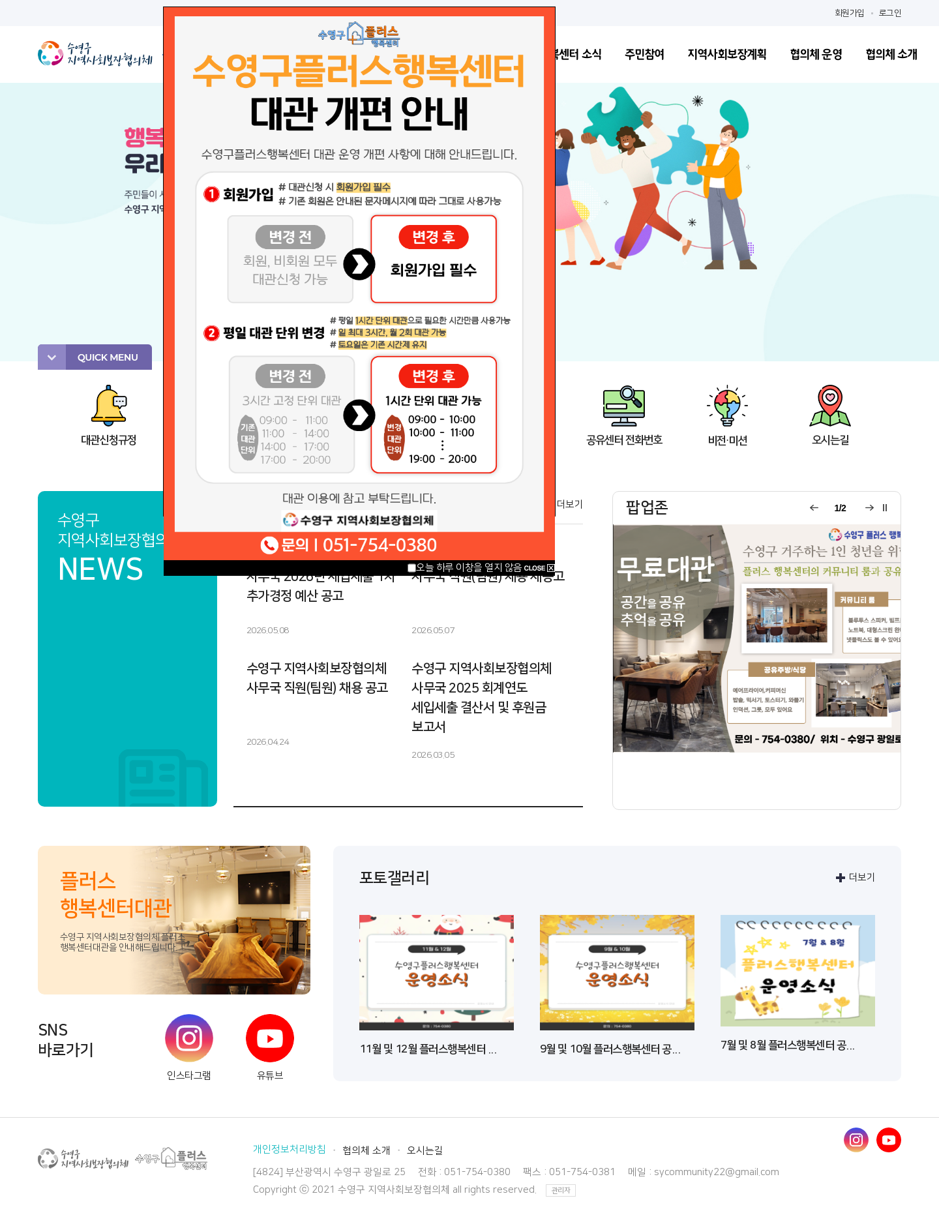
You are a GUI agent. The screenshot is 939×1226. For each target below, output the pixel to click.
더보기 (570, 504)
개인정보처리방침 (289, 1149)
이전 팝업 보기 (812, 508)
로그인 (890, 13)
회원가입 (850, 13)
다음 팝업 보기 (867, 508)
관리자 (561, 1191)
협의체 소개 (891, 55)
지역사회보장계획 (726, 55)
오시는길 (425, 1150)
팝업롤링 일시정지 (885, 508)
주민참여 (644, 55)
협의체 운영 (816, 55)
